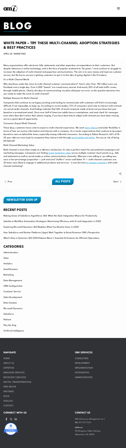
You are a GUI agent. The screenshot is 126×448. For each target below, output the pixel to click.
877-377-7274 (85, 423)
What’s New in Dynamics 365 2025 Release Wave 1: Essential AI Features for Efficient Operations (51, 238)
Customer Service (12, 292)
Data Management (13, 281)
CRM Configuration (13, 286)
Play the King (10, 325)
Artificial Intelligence (14, 331)
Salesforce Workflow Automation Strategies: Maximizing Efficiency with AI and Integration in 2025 (52, 221)
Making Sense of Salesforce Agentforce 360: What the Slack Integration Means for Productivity (50, 216)
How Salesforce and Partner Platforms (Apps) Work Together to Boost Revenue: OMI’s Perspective (52, 233)
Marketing (9, 275)
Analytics (8, 264)
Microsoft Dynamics (13, 309)
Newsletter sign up (22, 199)
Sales (6, 258)
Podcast (7, 320)
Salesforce (9, 314)
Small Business (11, 269)
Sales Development (13, 297)
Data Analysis (10, 303)
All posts (63, 181)
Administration (11, 253)
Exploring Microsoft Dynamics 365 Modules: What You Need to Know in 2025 (41, 227)
